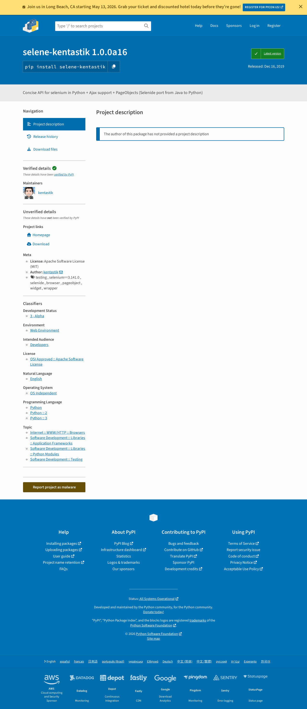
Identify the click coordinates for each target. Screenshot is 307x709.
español (65, 662)
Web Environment (44, 330)
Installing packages (61, 543)
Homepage (38, 235)
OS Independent (43, 393)
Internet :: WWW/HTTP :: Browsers (57, 432)
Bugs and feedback (183, 543)
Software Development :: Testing (56, 459)
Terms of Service (241, 543)
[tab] (54, 124)
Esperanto (250, 662)
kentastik (50, 272)
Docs (214, 25)
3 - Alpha (37, 316)
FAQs (63, 569)
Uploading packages (61, 549)
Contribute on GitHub (181, 549)
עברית (235, 662)
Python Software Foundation (151, 625)
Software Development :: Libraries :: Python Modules (57, 451)
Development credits (181, 569)
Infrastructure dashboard (121, 549)
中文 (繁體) (204, 662)
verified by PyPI (64, 174)
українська (136, 662)
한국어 (265, 662)
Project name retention (61, 562)
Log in (255, 25)
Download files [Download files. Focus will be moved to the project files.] (42, 149)
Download (38, 244)
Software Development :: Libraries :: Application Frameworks (57, 440)
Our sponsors (123, 569)
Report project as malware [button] (54, 487)
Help (198, 25)
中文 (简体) (184, 662)
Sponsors (234, 25)
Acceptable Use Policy (241, 569)
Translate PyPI (181, 556)
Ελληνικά (152, 662)
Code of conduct (241, 556)
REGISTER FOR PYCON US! (262, 7)
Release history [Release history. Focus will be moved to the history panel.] (42, 136)
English (36, 378)
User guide (61, 556)
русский (221, 662)
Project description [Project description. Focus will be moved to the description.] (45, 124)
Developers (39, 344)
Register (274, 25)
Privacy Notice (241, 562)
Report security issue (243, 549)
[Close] (300, 6)
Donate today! (153, 612)
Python (36, 407)
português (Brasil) (113, 662)
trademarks (197, 620)
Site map (153, 638)
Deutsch (168, 662)
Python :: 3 (38, 418)
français (79, 662)
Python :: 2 (38, 413)
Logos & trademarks (123, 562)
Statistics (123, 556)
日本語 (93, 662)
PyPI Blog (121, 543)
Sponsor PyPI (183, 562)
